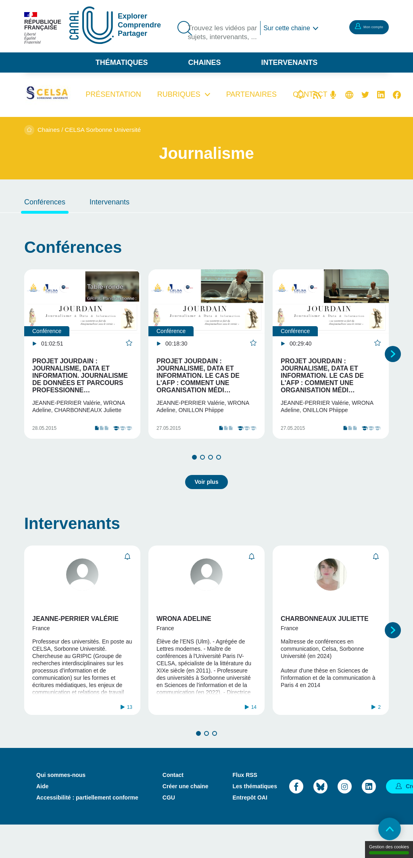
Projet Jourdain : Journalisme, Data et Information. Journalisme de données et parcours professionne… (80, 376)
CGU (169, 830)
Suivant (393, 363)
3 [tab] (210, 475)
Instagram (345, 819)
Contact (173, 808)
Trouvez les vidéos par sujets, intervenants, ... (218, 39)
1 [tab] (194, 475)
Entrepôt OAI (249, 830)
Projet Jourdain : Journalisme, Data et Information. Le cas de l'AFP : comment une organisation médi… (198, 376)
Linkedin (381, 95)
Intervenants (289, 62)
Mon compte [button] (362, 26)
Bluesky (320, 819)
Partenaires (251, 94)
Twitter (365, 95)
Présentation (113, 94)
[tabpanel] (82, 363)
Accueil (29, 130)
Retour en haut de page (385, 830)
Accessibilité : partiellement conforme (87, 830)
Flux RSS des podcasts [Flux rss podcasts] (333, 94)
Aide (42, 819)
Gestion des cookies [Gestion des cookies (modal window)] (389, 849)
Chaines (204, 62)
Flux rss (317, 95)
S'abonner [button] (127, 571)
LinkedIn (369, 819)
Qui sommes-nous (61, 808)
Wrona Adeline (183, 633)
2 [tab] (202, 475)
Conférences (44, 202)
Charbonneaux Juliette (325, 633)
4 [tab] (218, 475)
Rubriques (178, 94)
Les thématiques (254, 819)
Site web (349, 95)
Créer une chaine (186, 819)
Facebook (397, 95)
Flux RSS (244, 808)
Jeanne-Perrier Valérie (75, 633)
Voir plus (207, 497)
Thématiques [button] (122, 62)
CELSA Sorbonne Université (103, 129)
